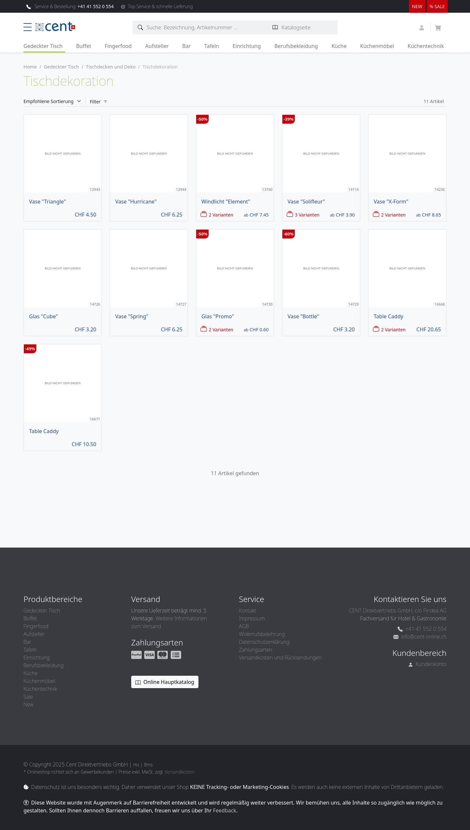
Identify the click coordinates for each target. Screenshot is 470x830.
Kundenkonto (427, 664)
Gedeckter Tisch (43, 46)
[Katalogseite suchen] (275, 27)
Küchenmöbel (377, 46)
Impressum (252, 618)
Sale (28, 696)
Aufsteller (157, 46)
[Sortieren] (55, 101)
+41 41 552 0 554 (422, 628)
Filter (99, 101)
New (28, 704)
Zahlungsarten (255, 649)
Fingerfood (118, 46)
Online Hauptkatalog (164, 682)
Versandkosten (180, 772)
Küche (338, 46)
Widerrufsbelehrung (262, 634)
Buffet (83, 46)
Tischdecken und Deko (110, 67)
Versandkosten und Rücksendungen (280, 657)
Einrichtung (246, 46)
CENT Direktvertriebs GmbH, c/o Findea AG (397, 610)
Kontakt (247, 610)
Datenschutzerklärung (264, 641)
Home (30, 67)
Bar (186, 46)
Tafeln (211, 46)
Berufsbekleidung (296, 46)
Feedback (224, 810)
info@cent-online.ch (419, 636)
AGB (244, 626)
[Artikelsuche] (140, 27)
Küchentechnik (426, 46)
